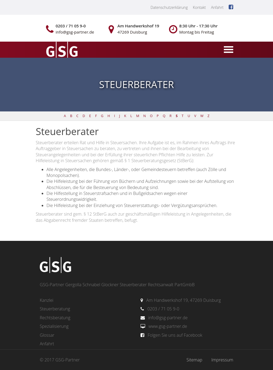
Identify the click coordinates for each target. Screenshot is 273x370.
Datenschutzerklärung (169, 7)
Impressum (222, 360)
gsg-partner (61, 50)
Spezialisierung (54, 326)
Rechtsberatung (55, 318)
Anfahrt (217, 7)
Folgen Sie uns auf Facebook (175, 335)
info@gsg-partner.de (168, 318)
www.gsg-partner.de (167, 326)
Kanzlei (46, 300)
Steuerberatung (55, 309)
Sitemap (194, 360)
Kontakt (199, 7)
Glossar (47, 335)
